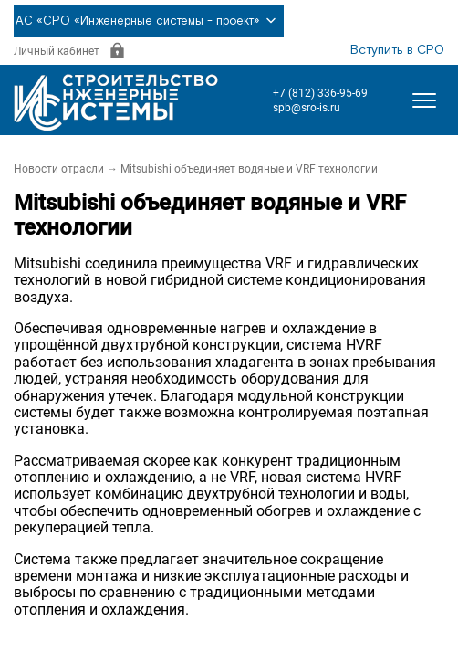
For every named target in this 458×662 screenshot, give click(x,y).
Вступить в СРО (397, 50)
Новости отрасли (59, 169)
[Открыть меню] (424, 100)
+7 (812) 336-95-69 (320, 93)
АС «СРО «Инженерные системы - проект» (149, 21)
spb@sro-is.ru (306, 107)
